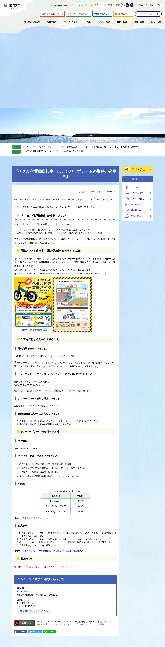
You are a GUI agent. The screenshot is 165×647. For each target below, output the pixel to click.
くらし (55, 147)
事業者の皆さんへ (101, 14)
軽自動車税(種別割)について (35, 518)
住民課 (20, 588)
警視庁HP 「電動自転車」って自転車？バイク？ (37, 567)
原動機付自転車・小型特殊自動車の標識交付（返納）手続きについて (54, 551)
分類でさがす (43, 147)
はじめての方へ (81, 5)
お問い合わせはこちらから (35, 611)
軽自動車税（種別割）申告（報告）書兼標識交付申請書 (45, 464)
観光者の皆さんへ (122, 14)
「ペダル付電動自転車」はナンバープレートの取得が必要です (51, 151)
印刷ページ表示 (87, 192)
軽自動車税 (72, 147)
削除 (82, 151)
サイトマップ (100, 5)
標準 (152, 5)
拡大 (159, 5)
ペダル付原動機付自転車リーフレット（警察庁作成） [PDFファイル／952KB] (54, 391)
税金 (63, 147)
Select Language (61, 5)
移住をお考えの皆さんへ (78, 14)
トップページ (29, 147)
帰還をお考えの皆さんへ (51, 14)
